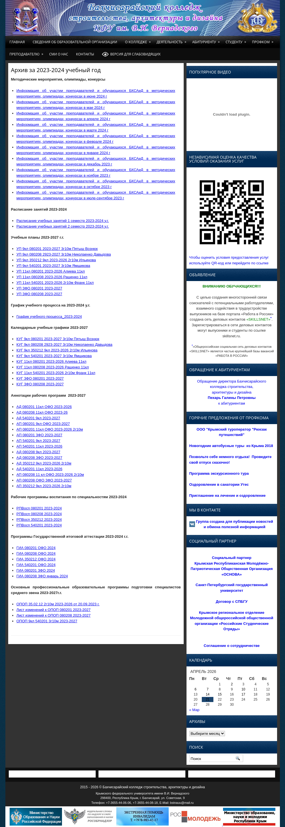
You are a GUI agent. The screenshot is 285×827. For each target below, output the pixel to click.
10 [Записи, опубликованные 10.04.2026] (243, 689)
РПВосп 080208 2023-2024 (39, 514)
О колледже (139, 40)
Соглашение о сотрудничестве (232, 646)
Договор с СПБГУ (231, 601)
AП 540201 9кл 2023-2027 (38, 441)
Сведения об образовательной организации (75, 42)
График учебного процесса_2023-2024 (49, 316)
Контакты (85, 54)
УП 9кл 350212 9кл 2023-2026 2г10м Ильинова (56, 260)
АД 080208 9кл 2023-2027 (38, 452)
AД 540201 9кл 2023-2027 (38, 418)
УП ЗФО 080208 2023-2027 (39, 294)
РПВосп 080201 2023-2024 (39, 508)
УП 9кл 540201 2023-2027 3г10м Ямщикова (53, 266)
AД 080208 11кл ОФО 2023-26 (42, 412)
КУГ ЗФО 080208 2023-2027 (40, 384)
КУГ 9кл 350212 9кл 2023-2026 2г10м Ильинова (56, 350)
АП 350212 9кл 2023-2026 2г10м (43, 486)
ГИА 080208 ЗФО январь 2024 (42, 576)
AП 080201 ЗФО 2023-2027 (39, 435)
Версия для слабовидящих (131, 54)
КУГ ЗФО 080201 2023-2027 (40, 378)
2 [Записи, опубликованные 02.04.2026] (232, 684)
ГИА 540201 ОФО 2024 (35, 565)
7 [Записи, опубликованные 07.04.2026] (208, 689)
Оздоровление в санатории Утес (219, 484)
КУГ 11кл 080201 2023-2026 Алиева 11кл (51, 361)
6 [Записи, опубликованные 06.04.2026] (196, 689)
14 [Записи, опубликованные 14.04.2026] (207, 694)
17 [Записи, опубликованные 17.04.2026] (243, 694)
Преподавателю (27, 52)
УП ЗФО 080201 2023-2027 (39, 288)
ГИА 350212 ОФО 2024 (35, 559)
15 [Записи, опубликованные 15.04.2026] (220, 694)
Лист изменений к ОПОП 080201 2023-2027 (53, 610)
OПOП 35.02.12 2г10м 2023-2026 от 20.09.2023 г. (57, 604)
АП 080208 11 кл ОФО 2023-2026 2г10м (50, 474)
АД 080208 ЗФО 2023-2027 (39, 457)
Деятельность (172, 40)
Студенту (237, 40)
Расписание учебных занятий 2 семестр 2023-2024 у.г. (62, 226)
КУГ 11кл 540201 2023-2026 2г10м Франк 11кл (55, 373)
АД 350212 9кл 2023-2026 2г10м (43, 463)
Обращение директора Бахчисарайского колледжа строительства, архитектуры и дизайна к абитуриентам (231, 392)
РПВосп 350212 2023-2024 (39, 519)
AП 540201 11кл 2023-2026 (39, 446)
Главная (17, 42)
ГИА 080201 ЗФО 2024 (35, 570)
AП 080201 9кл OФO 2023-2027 (43, 424)
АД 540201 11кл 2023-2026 (39, 469)
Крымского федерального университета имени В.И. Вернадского (142, 793)
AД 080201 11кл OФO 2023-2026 (44, 407)
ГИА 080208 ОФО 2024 (35, 553)
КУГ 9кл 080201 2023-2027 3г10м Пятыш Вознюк (57, 339)
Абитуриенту (207, 40)
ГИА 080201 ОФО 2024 (35, 548)
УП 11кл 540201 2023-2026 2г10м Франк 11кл (55, 282)
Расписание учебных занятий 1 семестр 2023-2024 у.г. (62, 221)
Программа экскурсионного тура (219, 473)
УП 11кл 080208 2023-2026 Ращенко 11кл (51, 277)
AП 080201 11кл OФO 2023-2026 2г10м (49, 429)
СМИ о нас (58, 54)
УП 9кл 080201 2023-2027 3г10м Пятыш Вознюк (57, 249)
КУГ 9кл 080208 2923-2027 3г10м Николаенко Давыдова (64, 344)
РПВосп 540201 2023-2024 (39, 525)
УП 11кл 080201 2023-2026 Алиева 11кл (50, 271)
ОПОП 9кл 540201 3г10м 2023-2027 (46, 621)
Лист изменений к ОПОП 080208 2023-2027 (53, 615)
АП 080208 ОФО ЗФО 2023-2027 (44, 480)
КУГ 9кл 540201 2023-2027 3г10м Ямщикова (54, 356)
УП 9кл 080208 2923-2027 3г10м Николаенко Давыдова (63, 254)
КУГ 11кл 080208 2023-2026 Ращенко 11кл (52, 367)
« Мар (194, 710)
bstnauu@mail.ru (182, 802)
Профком (263, 40)
